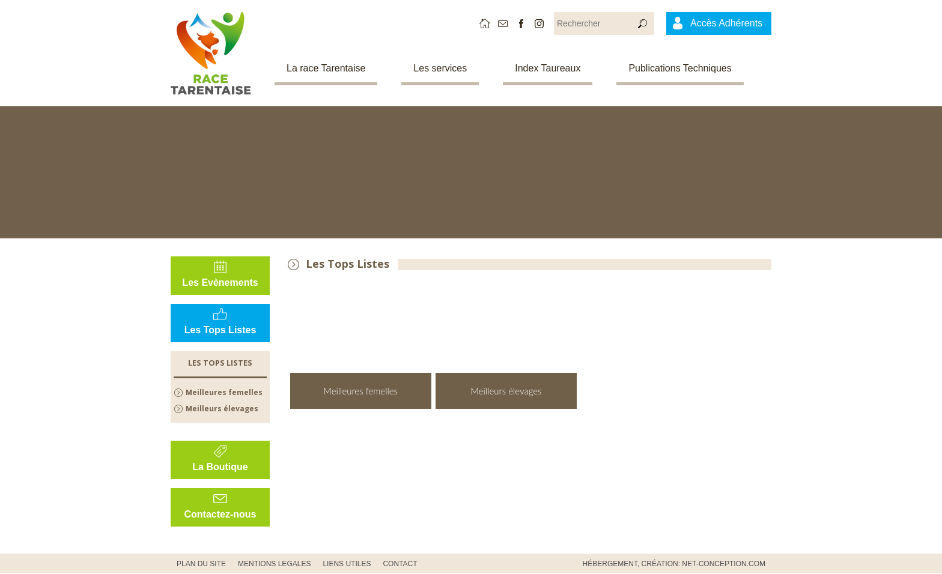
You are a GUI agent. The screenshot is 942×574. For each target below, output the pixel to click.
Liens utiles (347, 564)
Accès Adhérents (726, 23)
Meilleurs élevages (222, 408)
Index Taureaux (547, 68)
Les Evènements (220, 282)
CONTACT (400, 564)
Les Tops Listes (220, 330)
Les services (440, 68)
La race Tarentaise (326, 68)
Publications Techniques (679, 68)
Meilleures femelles (224, 392)
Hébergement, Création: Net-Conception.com (674, 564)
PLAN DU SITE (201, 564)
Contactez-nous (220, 514)
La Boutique (220, 467)
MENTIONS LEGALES (274, 564)
